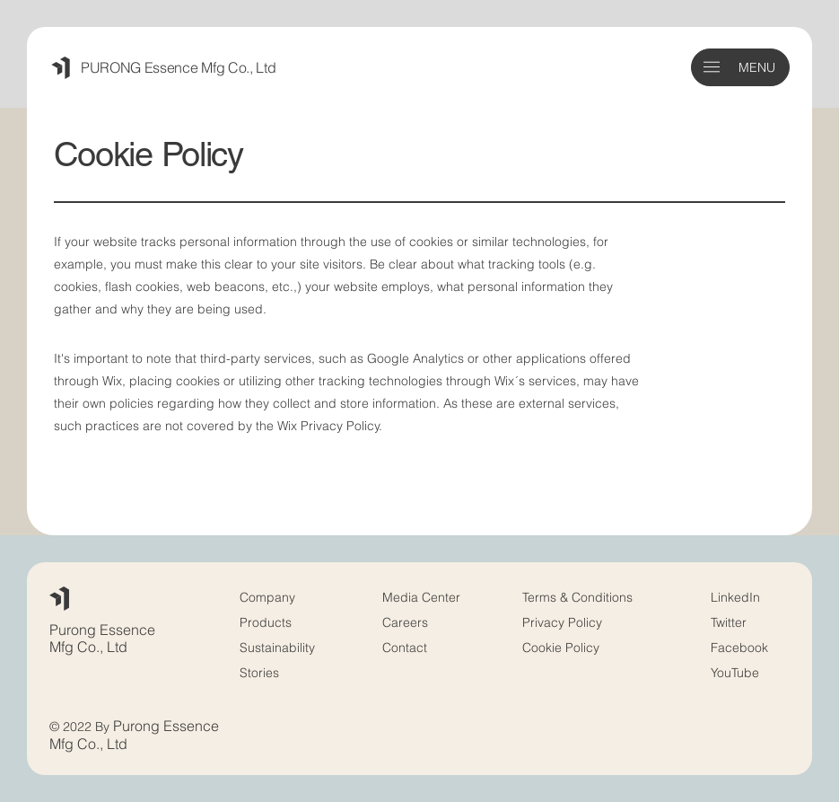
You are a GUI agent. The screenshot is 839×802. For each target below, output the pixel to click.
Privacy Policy (562, 622)
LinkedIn (735, 596)
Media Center (421, 596)
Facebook (739, 647)
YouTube (735, 672)
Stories (259, 672)
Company (267, 596)
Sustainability (277, 647)
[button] (712, 67)
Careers (405, 622)
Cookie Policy (560, 647)
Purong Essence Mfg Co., (102, 638)
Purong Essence (166, 726)
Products (266, 622)
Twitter (729, 622)
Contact (404, 647)
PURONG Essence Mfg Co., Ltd (178, 67)
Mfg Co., (76, 744)
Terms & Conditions (579, 596)
